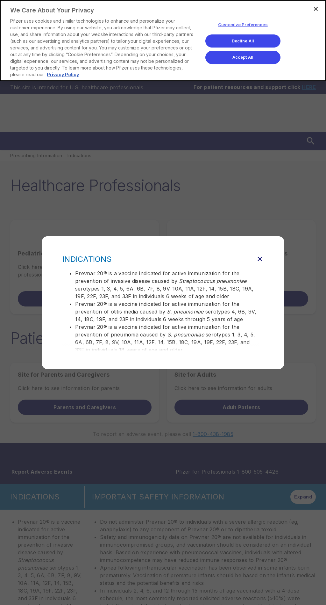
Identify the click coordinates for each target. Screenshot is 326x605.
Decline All (243, 40)
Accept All (242, 57)
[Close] (316, 9)
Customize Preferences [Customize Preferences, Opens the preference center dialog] (243, 24)
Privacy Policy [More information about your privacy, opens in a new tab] (63, 74)
